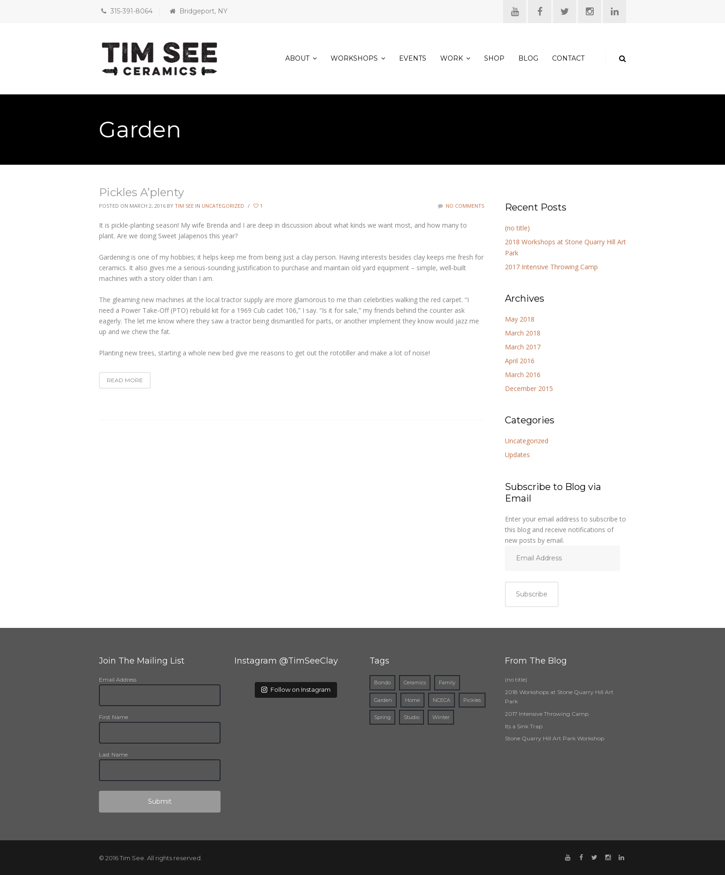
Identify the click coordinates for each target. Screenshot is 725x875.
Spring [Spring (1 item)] (382, 717)
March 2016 (523, 374)
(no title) (517, 227)
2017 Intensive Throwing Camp (551, 266)
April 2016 (520, 360)
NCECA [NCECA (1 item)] (441, 700)
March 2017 (523, 346)
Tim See (184, 205)
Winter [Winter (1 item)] (440, 717)
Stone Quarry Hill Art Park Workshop (554, 738)
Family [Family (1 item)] (447, 682)
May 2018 (520, 319)
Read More (125, 380)
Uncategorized (223, 205)
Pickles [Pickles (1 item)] (472, 700)
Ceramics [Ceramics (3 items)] (415, 682)
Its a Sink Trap (523, 726)
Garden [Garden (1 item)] (383, 700)
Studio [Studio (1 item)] (411, 717)
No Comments (461, 205)
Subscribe (531, 594)
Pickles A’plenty (141, 192)
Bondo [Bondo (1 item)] (382, 682)
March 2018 (523, 333)
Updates (517, 454)
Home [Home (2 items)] (412, 700)
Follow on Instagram (296, 689)
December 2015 (529, 388)
